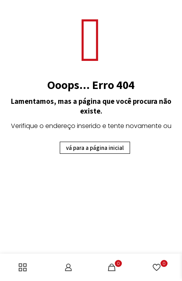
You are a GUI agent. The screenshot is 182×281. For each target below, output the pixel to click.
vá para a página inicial (95, 147)
